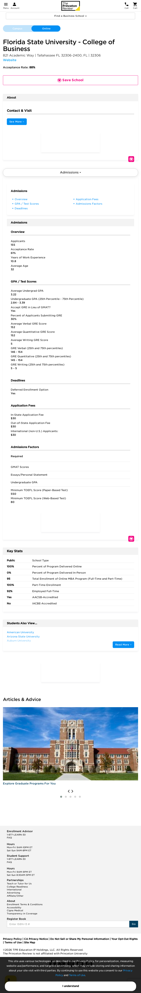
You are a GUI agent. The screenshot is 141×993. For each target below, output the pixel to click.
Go (134, 924)
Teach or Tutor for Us (19, 883)
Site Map (29, 942)
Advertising (13, 892)
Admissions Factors (89, 203)
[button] (61, 797)
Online (46, 28)
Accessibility (14, 907)
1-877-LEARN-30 (16, 834)
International (14, 889)
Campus (17, 28)
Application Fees (87, 199)
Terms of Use (77, 975)
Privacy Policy (12, 939)
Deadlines (21, 208)
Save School (131, 159)
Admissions (70, 172)
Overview (21, 199)
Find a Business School (70, 15)
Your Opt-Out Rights (124, 939)
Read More (123, 644)
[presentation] (69, 791)
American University (20, 632)
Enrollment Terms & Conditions (25, 904)
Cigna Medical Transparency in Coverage (22, 912)
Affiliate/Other (15, 895)
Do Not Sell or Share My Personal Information (79, 939)
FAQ (9, 837)
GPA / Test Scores (27, 203)
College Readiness (17, 886)
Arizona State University (23, 636)
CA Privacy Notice (36, 939)
